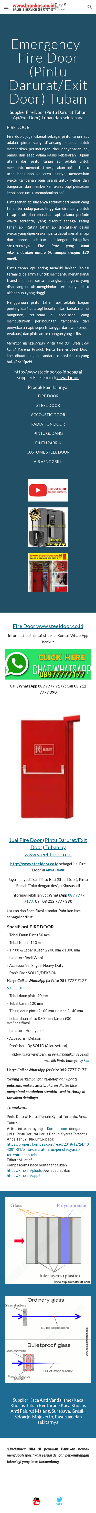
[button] (6, 7)
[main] (48, 251)
